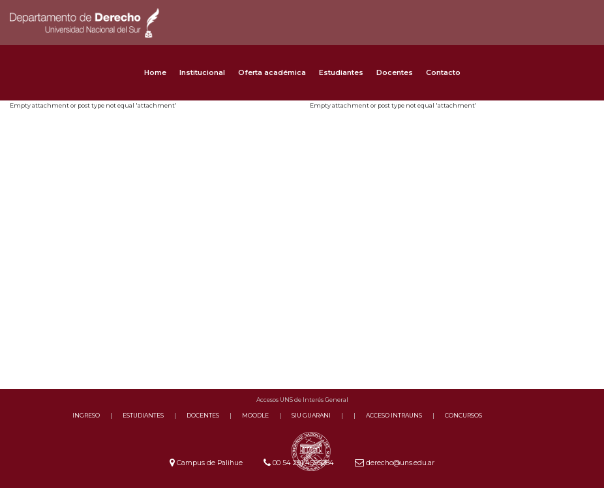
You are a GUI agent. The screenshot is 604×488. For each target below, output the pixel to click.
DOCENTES (203, 415)
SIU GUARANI (311, 415)
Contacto (443, 73)
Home (155, 73)
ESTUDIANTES (143, 415)
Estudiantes (341, 73)
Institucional (202, 73)
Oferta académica (272, 73)
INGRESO (86, 415)
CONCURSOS (463, 415)
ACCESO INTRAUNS (394, 415)
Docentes (394, 73)
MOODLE (255, 415)
